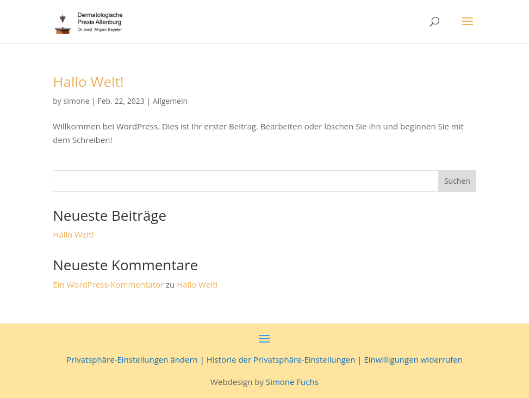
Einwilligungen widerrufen (413, 359)
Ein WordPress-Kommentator (108, 284)
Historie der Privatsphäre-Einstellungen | (285, 359)
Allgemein (170, 101)
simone (77, 101)
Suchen (457, 181)
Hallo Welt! (88, 81)
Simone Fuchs (292, 381)
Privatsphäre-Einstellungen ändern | (136, 359)
